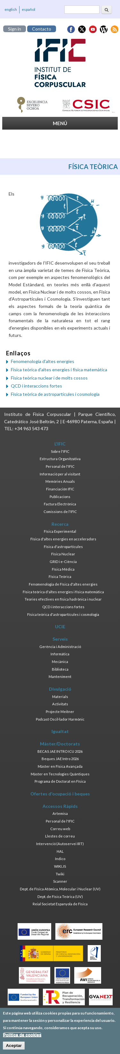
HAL (60, 851)
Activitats (60, 704)
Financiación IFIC (60, 489)
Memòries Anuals (60, 481)
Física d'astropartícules (63, 547)
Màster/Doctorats (60, 743)
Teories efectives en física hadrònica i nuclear (63, 599)
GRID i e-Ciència (63, 561)
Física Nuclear (63, 554)
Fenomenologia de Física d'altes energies (63, 584)
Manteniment (60, 676)
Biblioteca (60, 669)
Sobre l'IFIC (60, 451)
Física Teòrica (60, 576)
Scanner (60, 881)
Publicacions (60, 497)
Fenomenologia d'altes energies (42, 361)
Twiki (60, 874)
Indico (60, 859)
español (28, 9)
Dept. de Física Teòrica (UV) (60, 896)
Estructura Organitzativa (60, 459)
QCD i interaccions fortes (36, 385)
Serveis (60, 639)
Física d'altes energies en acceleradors (63, 539)
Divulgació (60, 689)
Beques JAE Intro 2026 (60, 759)
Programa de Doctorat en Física (60, 781)
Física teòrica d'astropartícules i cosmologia (63, 614)
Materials (60, 696)
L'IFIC (60, 443)
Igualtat (60, 731)
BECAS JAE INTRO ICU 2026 (60, 751)
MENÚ (60, 123)
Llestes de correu (60, 836)
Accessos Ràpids (60, 806)
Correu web (60, 829)
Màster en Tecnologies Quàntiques (60, 774)
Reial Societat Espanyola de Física (60, 904)
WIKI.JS (60, 866)
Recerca (60, 524)
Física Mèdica (63, 569)
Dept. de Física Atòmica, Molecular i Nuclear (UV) (60, 889)
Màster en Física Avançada (60, 766)
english (10, 9)
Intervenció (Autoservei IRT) (60, 844)
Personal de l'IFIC (60, 466)
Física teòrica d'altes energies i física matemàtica (59, 369)
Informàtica (60, 654)
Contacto (41, 29)
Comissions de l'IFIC (60, 511)
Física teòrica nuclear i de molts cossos (49, 378)
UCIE (60, 626)
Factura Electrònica (60, 504)
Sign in (14, 29)
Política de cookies (22, 1037)
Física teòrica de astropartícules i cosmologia (55, 394)
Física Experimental (60, 531)
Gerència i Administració (60, 647)
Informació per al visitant (60, 474)
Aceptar (14, 1047)
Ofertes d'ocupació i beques (60, 793)
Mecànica (60, 661)
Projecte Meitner (60, 711)
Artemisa (60, 813)
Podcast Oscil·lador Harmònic (60, 719)
